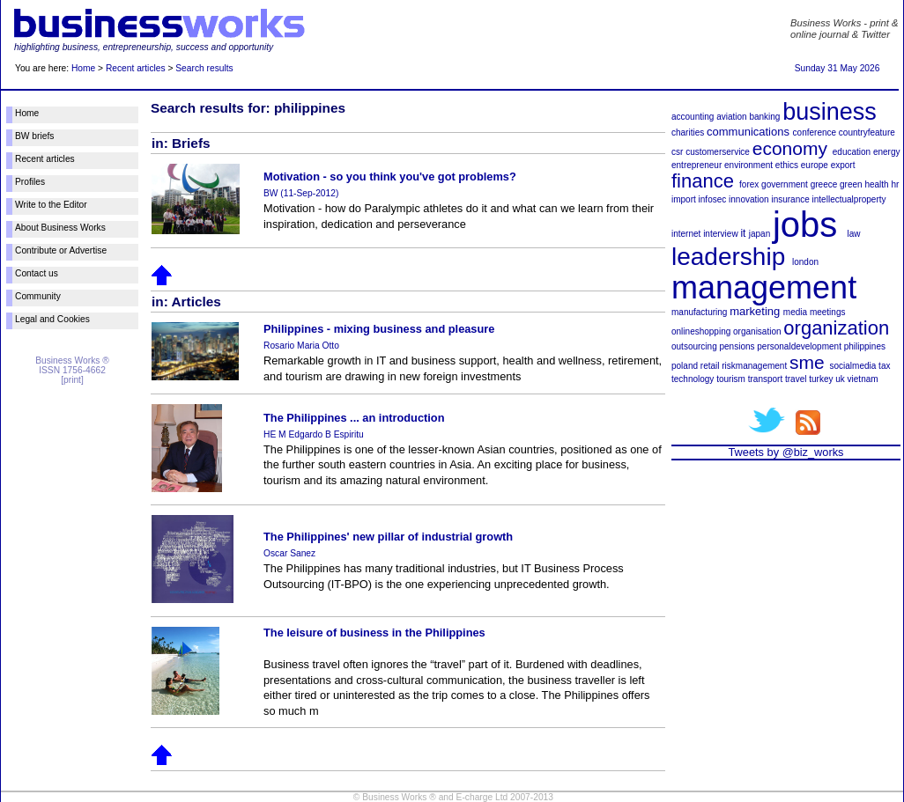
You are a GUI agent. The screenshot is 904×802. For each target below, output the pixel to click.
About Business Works (60, 227)
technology (692, 379)
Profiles (30, 182)
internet (685, 234)
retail (710, 366)
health (876, 184)
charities (687, 132)
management (763, 287)
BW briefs (34, 136)
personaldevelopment (799, 346)
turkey (821, 379)
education (852, 152)
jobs (805, 224)
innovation (749, 199)
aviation (731, 116)
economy (789, 148)
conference (814, 132)
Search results (204, 68)
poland (684, 366)
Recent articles (136, 68)
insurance (790, 199)
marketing (755, 311)
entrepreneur (696, 165)
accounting (692, 116)
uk (840, 379)
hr (895, 184)
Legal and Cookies (52, 319)
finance (702, 181)
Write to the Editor (51, 205)
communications (748, 131)
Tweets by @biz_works (785, 452)
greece (824, 184)
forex (749, 184)
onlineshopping (700, 331)
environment (748, 165)
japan (759, 234)
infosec (713, 199)
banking (764, 116)
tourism (730, 379)
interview (720, 234)
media (795, 312)
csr (677, 152)
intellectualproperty (849, 199)
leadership (728, 256)
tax (884, 366)
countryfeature (867, 132)
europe (814, 165)
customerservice (717, 152)
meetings (828, 312)
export (843, 165)
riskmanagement (754, 366)
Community (38, 296)
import (683, 199)
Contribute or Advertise (61, 250)
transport (765, 379)
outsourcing (694, 346)
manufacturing (699, 312)
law (854, 234)
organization (836, 328)
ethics (786, 165)
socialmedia (853, 366)
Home (83, 68)
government (784, 184)
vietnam (863, 379)
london (805, 262)
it (742, 233)
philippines (864, 346)
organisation (757, 331)
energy (886, 152)
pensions (736, 346)
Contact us (36, 273)
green (851, 184)
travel (795, 379)
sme (807, 362)
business (829, 112)
